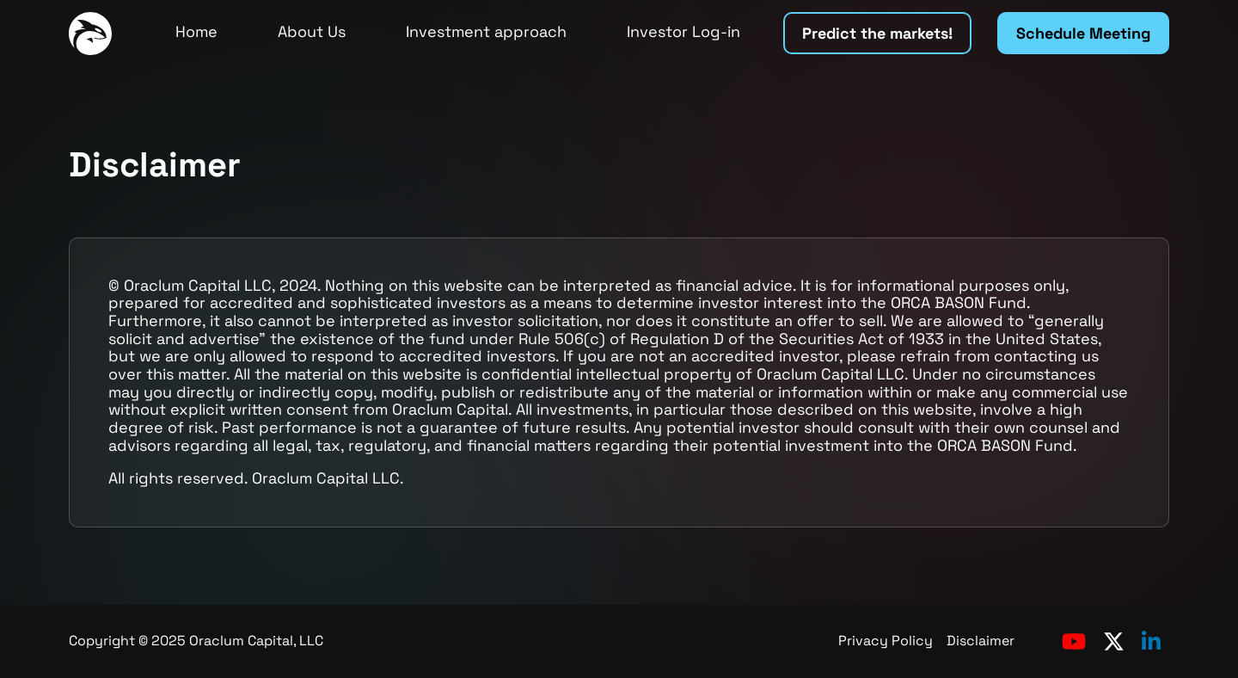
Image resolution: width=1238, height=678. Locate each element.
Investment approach (486, 31)
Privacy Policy (885, 641)
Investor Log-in (683, 31)
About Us (312, 31)
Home (196, 31)
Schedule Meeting (1083, 33)
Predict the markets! (877, 33)
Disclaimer (980, 641)
